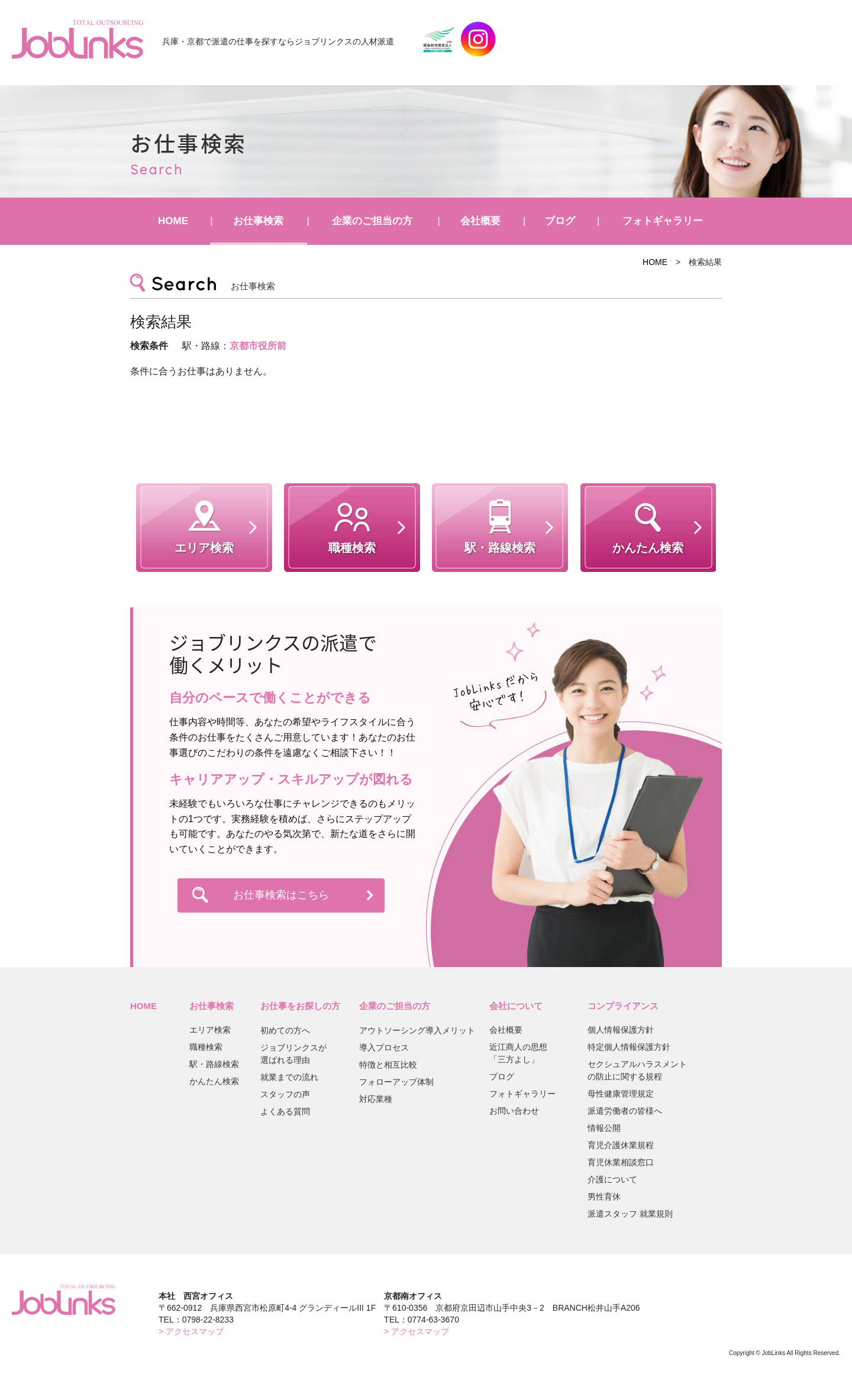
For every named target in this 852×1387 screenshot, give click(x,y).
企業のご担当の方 (372, 221)
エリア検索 (210, 1029)
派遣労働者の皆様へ (625, 1111)
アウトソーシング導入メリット (417, 1030)
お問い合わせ (514, 1111)
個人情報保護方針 (621, 1029)
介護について (612, 1179)
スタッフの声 (285, 1094)
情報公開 (604, 1128)
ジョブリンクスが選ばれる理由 (293, 1054)
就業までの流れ (289, 1077)
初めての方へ (285, 1030)
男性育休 (604, 1196)
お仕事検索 (258, 221)
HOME (173, 221)
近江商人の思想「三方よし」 (518, 1053)
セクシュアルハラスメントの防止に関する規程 (637, 1070)
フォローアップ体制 (396, 1082)
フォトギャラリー (662, 221)
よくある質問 (285, 1111)
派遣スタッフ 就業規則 (630, 1213)
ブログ (560, 221)
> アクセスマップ (191, 1331)
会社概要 (480, 221)
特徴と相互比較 (388, 1064)
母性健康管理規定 (621, 1093)
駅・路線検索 (214, 1064)
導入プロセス (384, 1047)
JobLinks (77, 39)
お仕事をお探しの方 (300, 1006)
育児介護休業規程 (621, 1145)
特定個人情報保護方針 (629, 1047)
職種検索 (205, 1047)
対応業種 (375, 1099)
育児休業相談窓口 (621, 1162)
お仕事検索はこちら (281, 895)
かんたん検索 (214, 1081)
